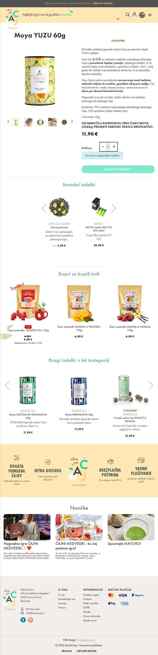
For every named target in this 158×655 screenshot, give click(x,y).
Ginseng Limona (59, 227)
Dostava (87, 599)
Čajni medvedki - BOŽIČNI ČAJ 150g (28, 330)
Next (72, 121)
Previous (8, 121)
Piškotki (87, 612)
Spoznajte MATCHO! (124, 543)
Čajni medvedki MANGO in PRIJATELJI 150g (78, 328)
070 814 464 (30, 609)
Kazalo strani (90, 620)
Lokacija (62, 603)
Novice (62, 607)
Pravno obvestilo (91, 616)
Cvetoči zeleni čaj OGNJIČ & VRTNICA (130, 419)
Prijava (67, 651)
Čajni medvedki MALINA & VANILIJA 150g (130, 328)
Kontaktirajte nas (66, 599)
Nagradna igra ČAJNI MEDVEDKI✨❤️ (21, 546)
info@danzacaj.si (32, 613)
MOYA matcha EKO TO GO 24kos (99, 229)
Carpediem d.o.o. (86, 640)
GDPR (86, 607)
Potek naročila (90, 603)
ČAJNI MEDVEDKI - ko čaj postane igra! (76, 546)
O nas (61, 595)
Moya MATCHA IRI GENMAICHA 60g (28, 416)
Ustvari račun (86, 651)
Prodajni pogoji (91, 595)
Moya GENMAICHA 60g (79, 414)
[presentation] (44, 208)
